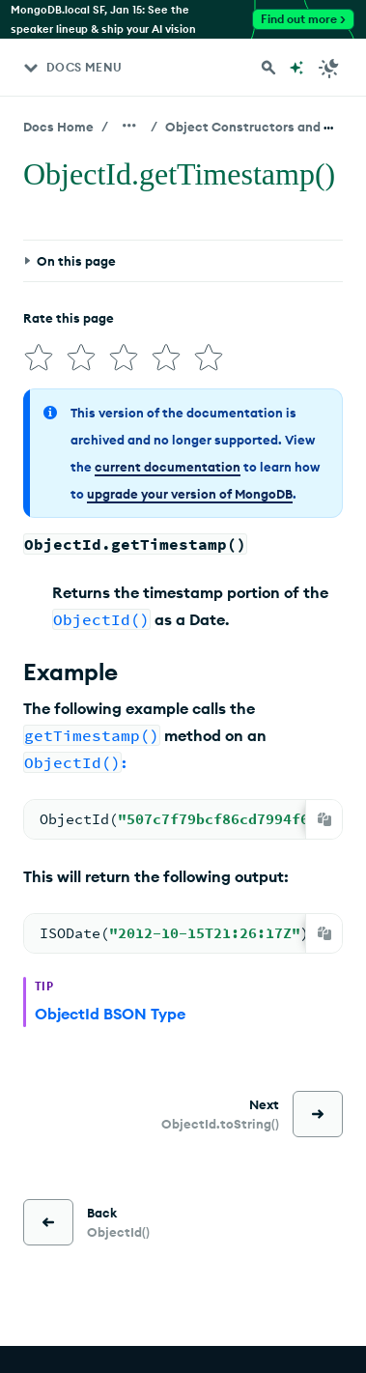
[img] (38, 357)
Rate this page (68, 318)
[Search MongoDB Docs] (268, 67)
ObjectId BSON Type (110, 1013)
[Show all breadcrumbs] (129, 125)
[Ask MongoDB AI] (296, 67)
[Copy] (324, 819)
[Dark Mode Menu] (329, 67)
